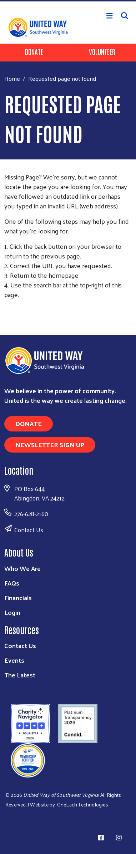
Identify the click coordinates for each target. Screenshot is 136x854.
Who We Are (22, 568)
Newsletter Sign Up (49, 444)
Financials (18, 597)
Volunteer (102, 51)
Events (14, 660)
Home (12, 78)
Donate (34, 51)
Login (12, 612)
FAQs (11, 582)
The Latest (19, 674)
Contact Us (28, 529)
